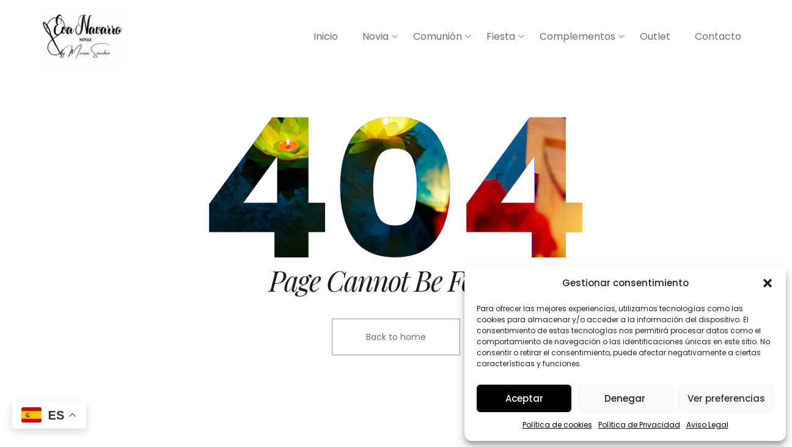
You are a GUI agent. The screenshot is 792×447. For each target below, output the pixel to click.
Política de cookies (557, 424)
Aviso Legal (707, 424)
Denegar (624, 398)
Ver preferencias (726, 398)
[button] (767, 283)
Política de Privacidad (639, 424)
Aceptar (524, 398)
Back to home (396, 337)
